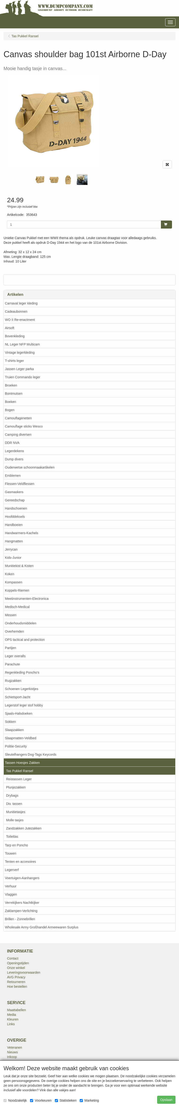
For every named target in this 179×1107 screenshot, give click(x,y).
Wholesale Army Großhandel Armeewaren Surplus (41, 927)
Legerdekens (14, 451)
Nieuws (12, 1052)
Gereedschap (15, 500)
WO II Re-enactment (20, 320)
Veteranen (14, 1047)
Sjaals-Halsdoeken (18, 713)
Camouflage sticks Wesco (24, 426)
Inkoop (12, 1057)
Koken (9, 574)
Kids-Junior (13, 557)
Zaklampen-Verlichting (21, 911)
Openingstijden (18, 963)
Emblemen (13, 475)
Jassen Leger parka (19, 369)
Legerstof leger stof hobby (24, 705)
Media (11, 1015)
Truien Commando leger (22, 377)
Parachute (12, 664)
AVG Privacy (16, 977)
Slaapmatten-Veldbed (20, 738)
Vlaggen (11, 894)
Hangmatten (14, 541)
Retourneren (16, 982)
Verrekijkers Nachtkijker (22, 902)
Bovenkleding (15, 336)
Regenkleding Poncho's (22, 672)
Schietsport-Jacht (17, 697)
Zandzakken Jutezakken (24, 828)
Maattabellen (16, 1010)
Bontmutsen (14, 393)
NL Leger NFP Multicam (22, 344)
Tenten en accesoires (20, 861)
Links (11, 1024)
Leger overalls (15, 656)
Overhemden (14, 631)
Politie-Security (16, 746)
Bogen (9, 410)
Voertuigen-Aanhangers (22, 878)
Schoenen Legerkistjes (21, 689)
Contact (12, 958)
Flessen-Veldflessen (19, 484)
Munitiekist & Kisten (19, 566)
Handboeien (14, 525)
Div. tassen (14, 804)
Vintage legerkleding (20, 352)
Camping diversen (18, 434)
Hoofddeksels (15, 516)
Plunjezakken (16, 787)
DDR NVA (12, 443)
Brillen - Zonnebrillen (20, 919)
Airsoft (9, 328)
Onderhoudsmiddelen (20, 623)
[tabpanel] (39, 179)
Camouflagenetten (18, 418)
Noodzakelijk (15, 1100)
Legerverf (12, 870)
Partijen (10, 648)
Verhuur (10, 886)
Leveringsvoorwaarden (23, 972)
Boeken (10, 402)
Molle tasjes (14, 820)
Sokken (10, 722)
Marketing (89, 1100)
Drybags (12, 795)
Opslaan (166, 1100)
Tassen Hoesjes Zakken (22, 763)
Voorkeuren (41, 1100)
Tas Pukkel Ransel (19, 771)
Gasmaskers (14, 492)
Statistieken (65, 1100)
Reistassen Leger (19, 779)
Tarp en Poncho (16, 845)
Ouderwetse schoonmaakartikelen (30, 467)
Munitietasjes (15, 812)
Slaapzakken (14, 730)
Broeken (11, 385)
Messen (10, 615)
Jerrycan (11, 549)
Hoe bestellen (17, 986)
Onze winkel (16, 968)
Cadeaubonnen (16, 311)
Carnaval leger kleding (21, 303)
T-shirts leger (14, 361)
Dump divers (14, 459)
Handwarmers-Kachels (21, 533)
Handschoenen (16, 508)
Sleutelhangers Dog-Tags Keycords (30, 754)
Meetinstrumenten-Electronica (27, 598)
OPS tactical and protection (25, 640)
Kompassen (13, 582)
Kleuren (12, 1019)
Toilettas (12, 836)
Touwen (10, 853)
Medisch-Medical (17, 607)
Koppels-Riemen (17, 590)
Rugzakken (13, 681)
